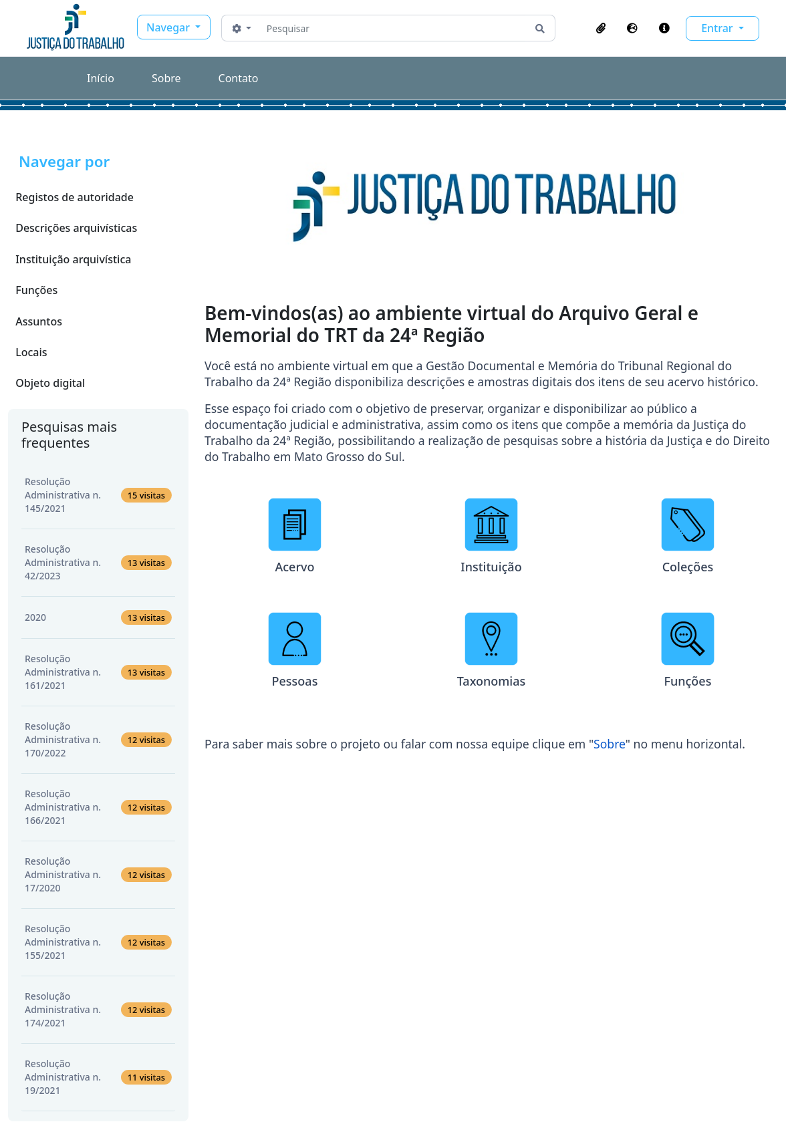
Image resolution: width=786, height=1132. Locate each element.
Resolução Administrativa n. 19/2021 (98, 1077)
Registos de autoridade (74, 197)
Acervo (294, 567)
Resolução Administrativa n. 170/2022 (98, 739)
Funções (36, 290)
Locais (31, 352)
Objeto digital (50, 383)
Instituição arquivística (73, 259)
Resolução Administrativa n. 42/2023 (98, 562)
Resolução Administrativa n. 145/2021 (98, 495)
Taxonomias (491, 681)
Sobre (166, 78)
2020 (98, 617)
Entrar (718, 28)
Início (100, 78)
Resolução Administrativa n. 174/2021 (98, 1009)
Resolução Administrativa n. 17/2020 (98, 874)
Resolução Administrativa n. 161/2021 (98, 672)
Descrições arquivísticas (76, 228)
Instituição (491, 567)
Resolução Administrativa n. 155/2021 (98, 942)
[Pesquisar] (393, 28)
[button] (600, 28)
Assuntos (38, 321)
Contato (239, 78)
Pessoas (295, 681)
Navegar (169, 27)
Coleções (688, 567)
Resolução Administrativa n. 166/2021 (98, 807)
